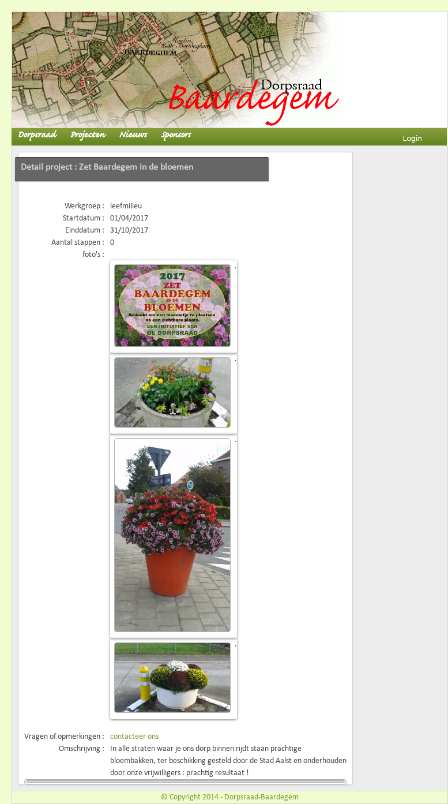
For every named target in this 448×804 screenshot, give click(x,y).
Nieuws (132, 135)
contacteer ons (134, 736)
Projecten (87, 135)
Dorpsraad (36, 135)
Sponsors (175, 135)
